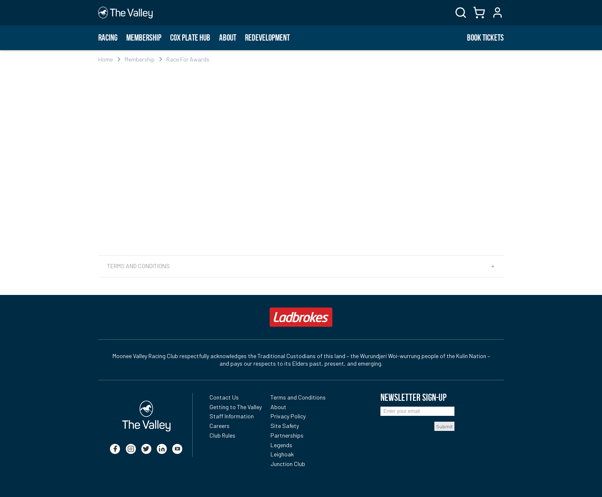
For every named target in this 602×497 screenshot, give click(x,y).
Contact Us (224, 397)
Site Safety (284, 425)
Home (105, 59)
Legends (281, 444)
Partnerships (287, 435)
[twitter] (146, 449)
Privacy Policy (288, 416)
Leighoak (282, 454)
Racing (107, 37)
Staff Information (231, 416)
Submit (444, 426)
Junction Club (287, 463)
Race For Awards (187, 59)
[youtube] (177, 449)
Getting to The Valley (235, 406)
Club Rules (222, 435)
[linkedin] (162, 449)
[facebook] (115, 449)
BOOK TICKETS (485, 37)
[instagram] (131, 449)
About (227, 37)
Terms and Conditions (298, 397)
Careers (219, 425)
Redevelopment (267, 37)
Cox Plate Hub (190, 37)
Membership (143, 37)
